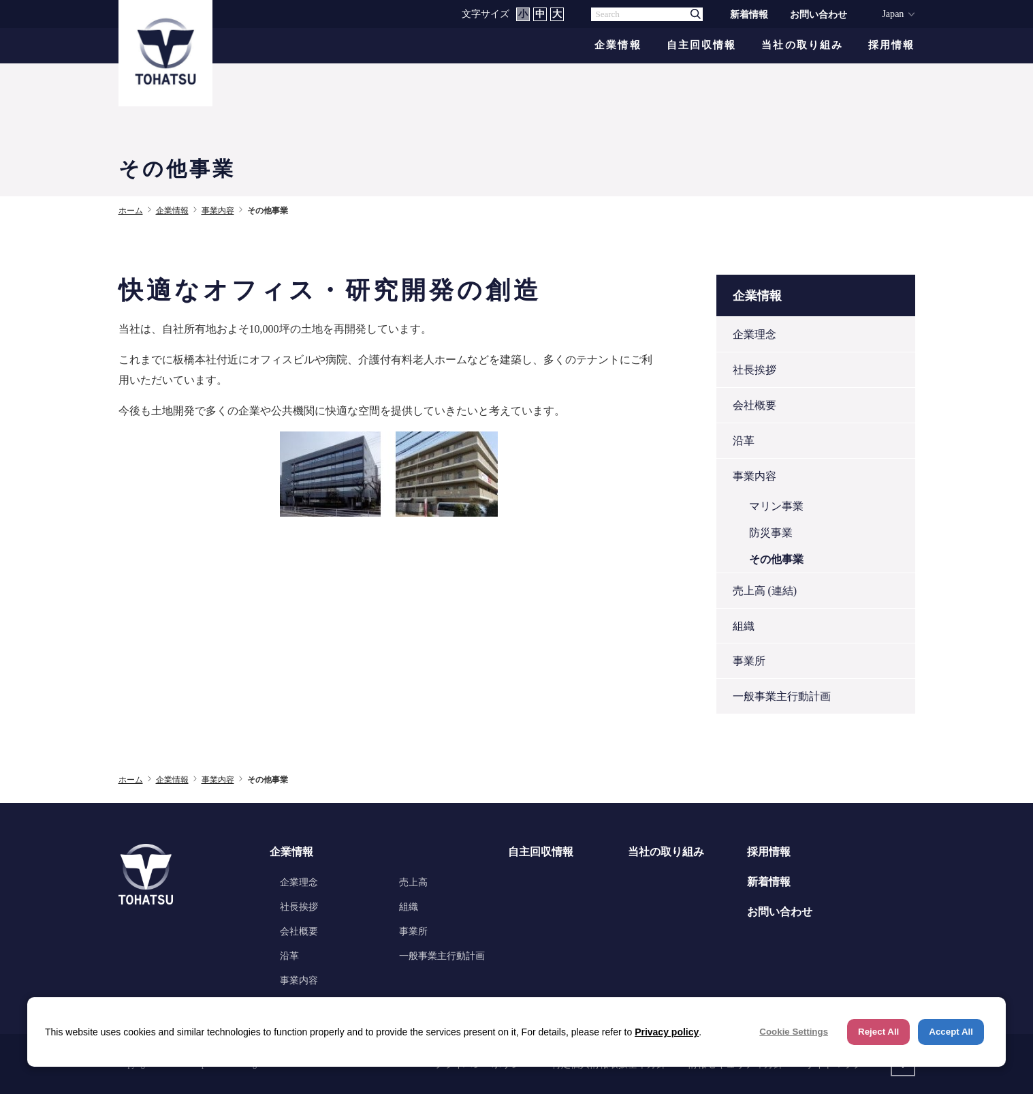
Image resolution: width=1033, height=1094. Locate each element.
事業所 (749, 661)
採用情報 (891, 45)
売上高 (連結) (765, 590)
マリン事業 (776, 506)
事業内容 (218, 210)
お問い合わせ (818, 14)
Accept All (951, 1032)
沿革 (743, 440)
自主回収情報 (702, 45)
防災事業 (771, 532)
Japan (893, 13)
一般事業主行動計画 (782, 696)
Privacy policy (667, 1032)
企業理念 (754, 334)
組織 (743, 626)
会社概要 (754, 405)
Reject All (878, 1032)
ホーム (130, 210)
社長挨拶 (754, 370)
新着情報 (749, 14)
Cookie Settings (793, 1032)
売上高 (413, 882)
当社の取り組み (802, 45)
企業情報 (617, 45)
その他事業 (776, 559)
